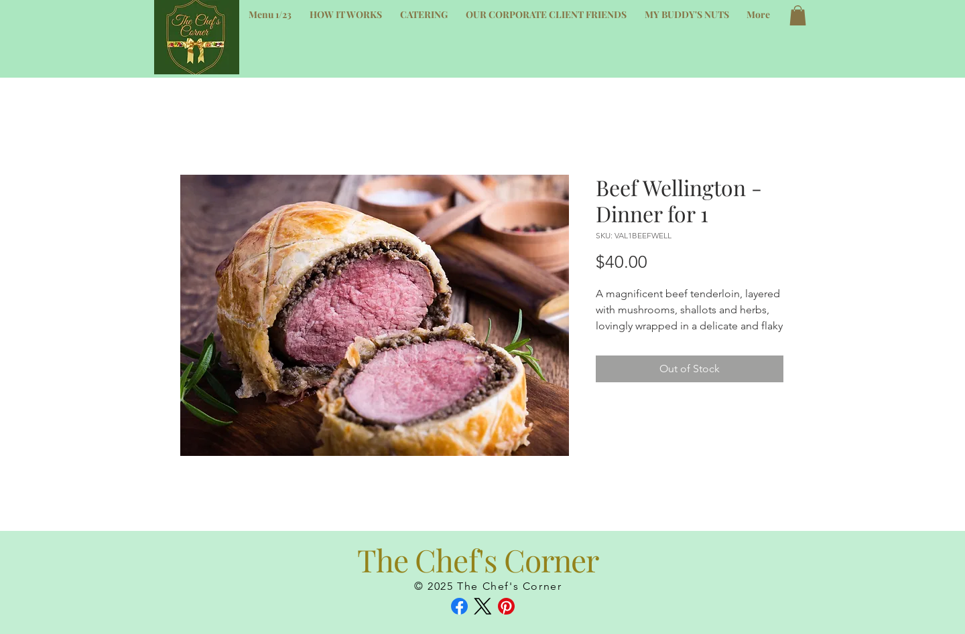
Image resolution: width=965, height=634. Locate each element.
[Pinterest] (506, 606)
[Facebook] (459, 606)
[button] (797, 15)
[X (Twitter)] (482, 606)
